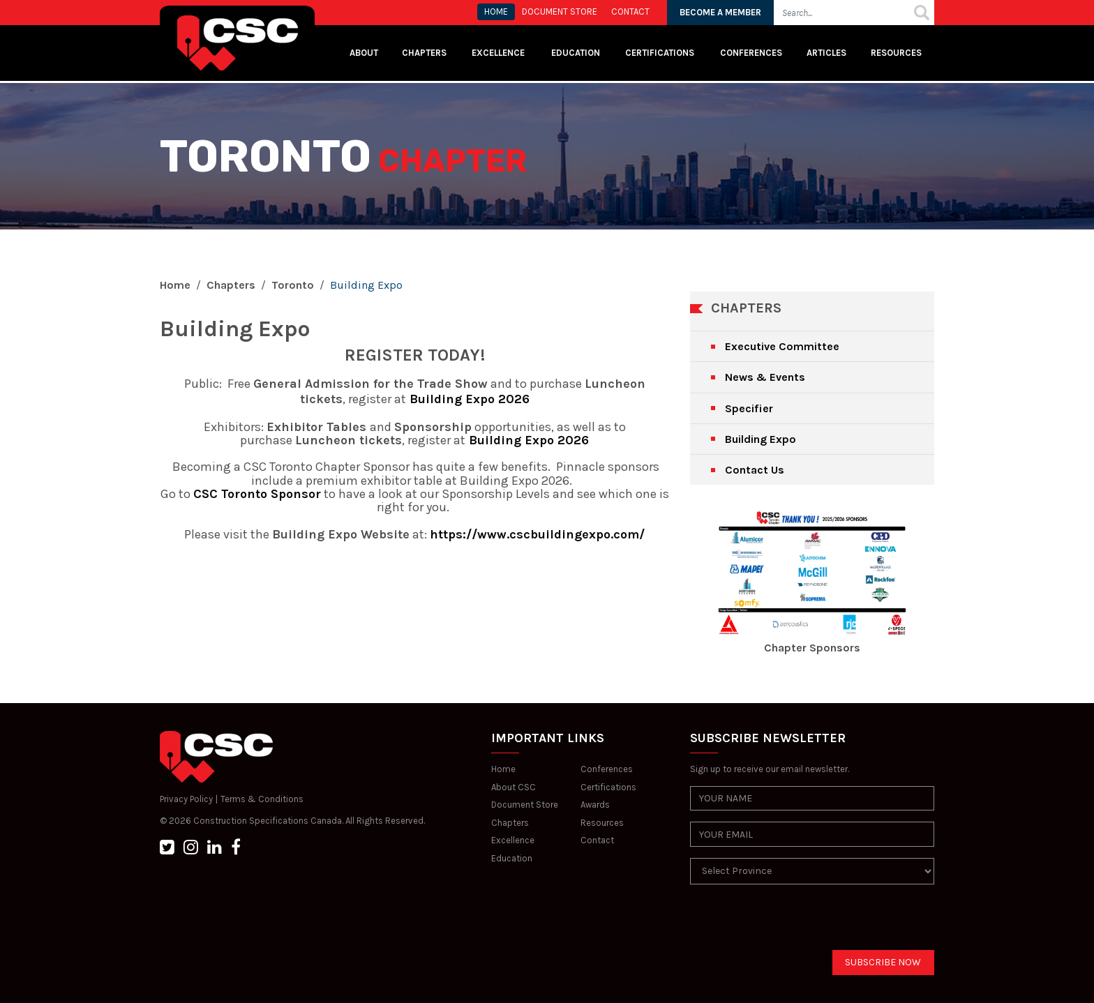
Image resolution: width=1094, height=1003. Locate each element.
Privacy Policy (186, 799)
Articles (826, 52)
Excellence (499, 52)
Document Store (524, 804)
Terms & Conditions (262, 799)
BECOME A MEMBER (720, 12)
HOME (496, 11)
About (364, 52)
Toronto (292, 285)
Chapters (424, 52)
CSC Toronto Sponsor (257, 493)
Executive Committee (782, 346)
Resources (896, 52)
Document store (559, 11)
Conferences (751, 52)
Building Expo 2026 (468, 399)
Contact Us (754, 469)
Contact (597, 840)
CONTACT (630, 11)
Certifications (659, 52)
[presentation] (796, 923)
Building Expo (760, 439)
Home (175, 285)
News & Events (765, 377)
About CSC (513, 787)
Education (511, 858)
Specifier (749, 408)
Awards (595, 804)
